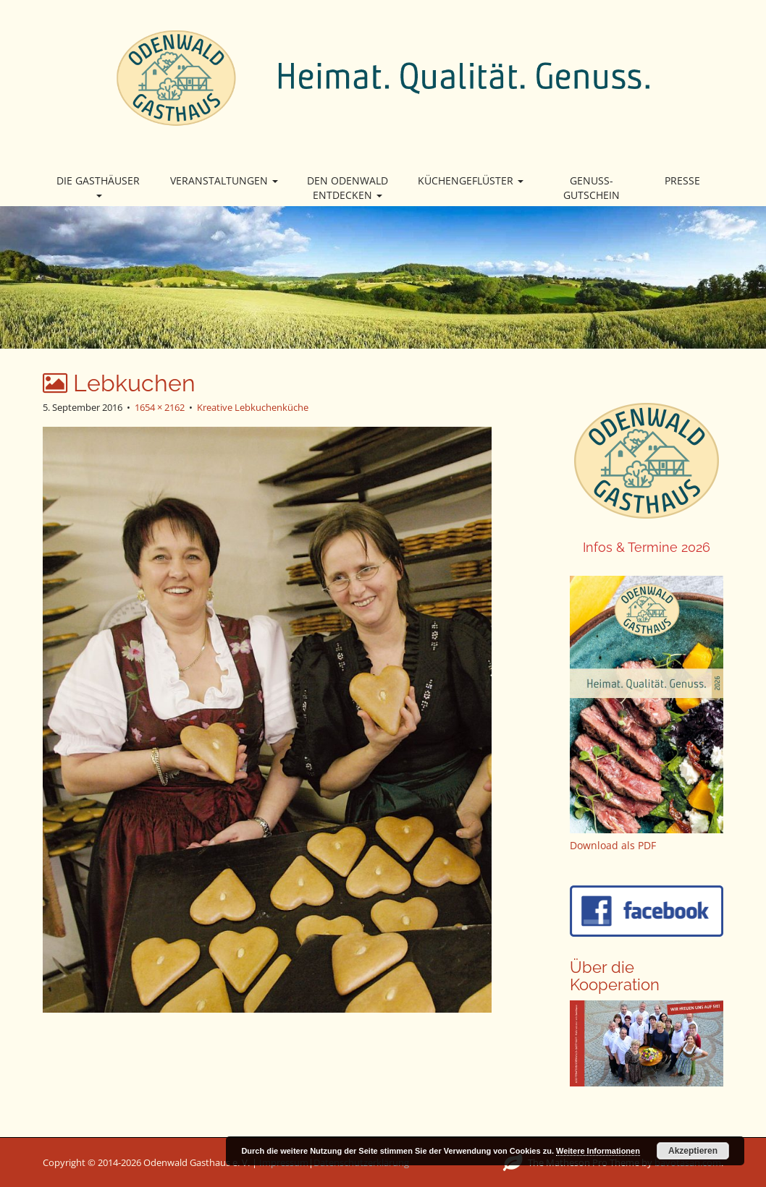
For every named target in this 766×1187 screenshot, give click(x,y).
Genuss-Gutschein (591, 188)
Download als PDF (613, 845)
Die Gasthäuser (98, 185)
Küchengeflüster (470, 180)
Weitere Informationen (598, 1150)
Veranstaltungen (224, 180)
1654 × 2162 (160, 407)
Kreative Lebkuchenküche (252, 407)
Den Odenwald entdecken (347, 188)
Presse (682, 180)
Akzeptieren (692, 1151)
